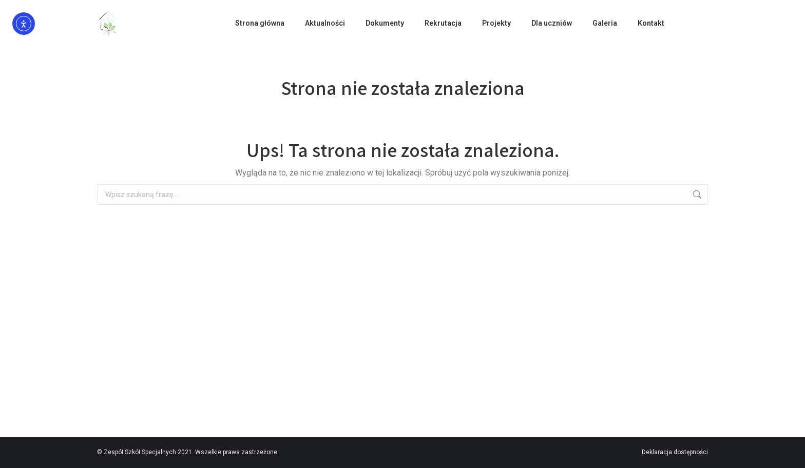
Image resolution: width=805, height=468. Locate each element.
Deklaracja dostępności (675, 452)
